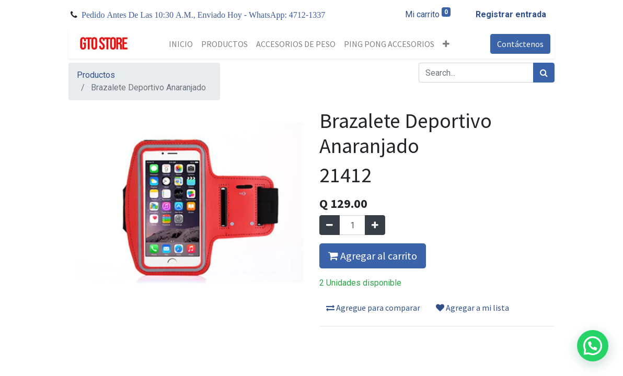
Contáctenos (520, 44)
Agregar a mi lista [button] (472, 307)
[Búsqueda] (544, 73)
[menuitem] (181, 43)
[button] (446, 43)
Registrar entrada (511, 14)
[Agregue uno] (375, 225)
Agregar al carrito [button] (372, 255)
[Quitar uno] (329, 225)
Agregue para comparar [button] (373, 307)
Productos (96, 75)
